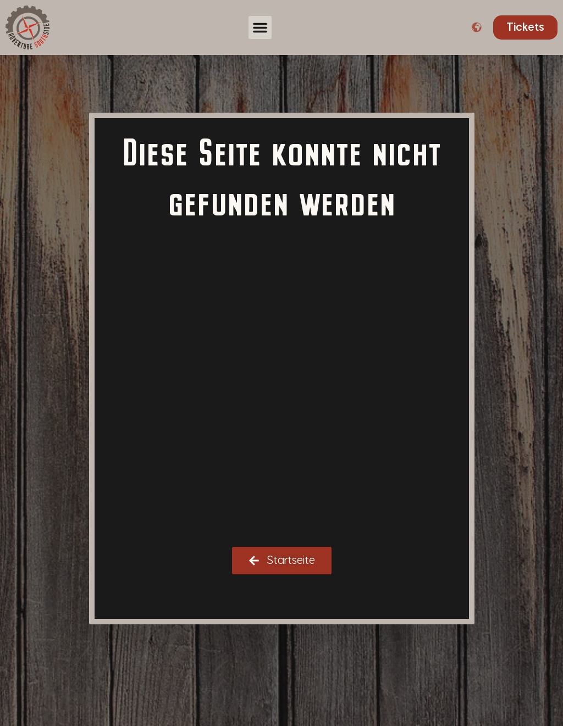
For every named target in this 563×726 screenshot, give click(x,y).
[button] (260, 27)
